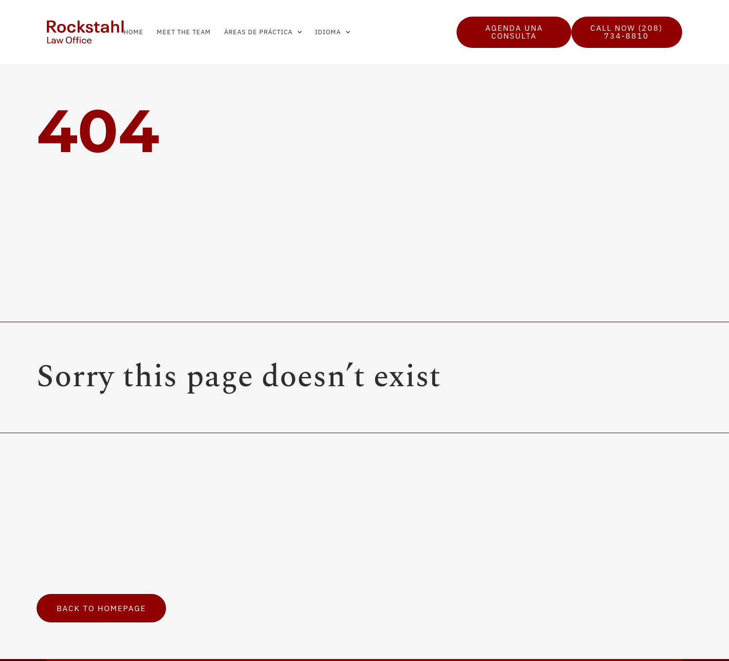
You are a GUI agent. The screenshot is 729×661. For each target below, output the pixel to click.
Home (134, 31)
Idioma (332, 32)
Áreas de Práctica (263, 32)
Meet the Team (184, 31)
